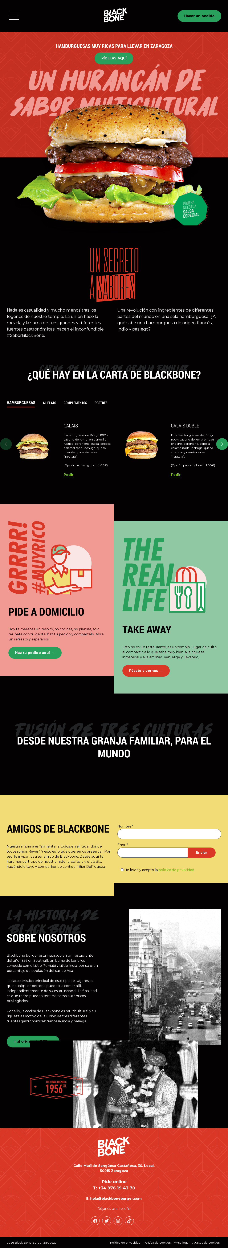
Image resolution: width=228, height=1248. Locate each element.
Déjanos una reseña (114, 1209)
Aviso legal (181, 1242)
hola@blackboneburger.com (116, 1199)
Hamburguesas (21, 402)
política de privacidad (176, 870)
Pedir (68, 475)
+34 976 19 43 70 (116, 1187)
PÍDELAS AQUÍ (114, 58)
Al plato (49, 402)
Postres (101, 402)
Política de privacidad (125, 1242)
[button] (15, 16)
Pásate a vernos (143, 671)
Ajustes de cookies (206, 1242)
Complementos (75, 402)
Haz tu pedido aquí (32, 653)
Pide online (114, 1181)
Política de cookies (157, 1242)
